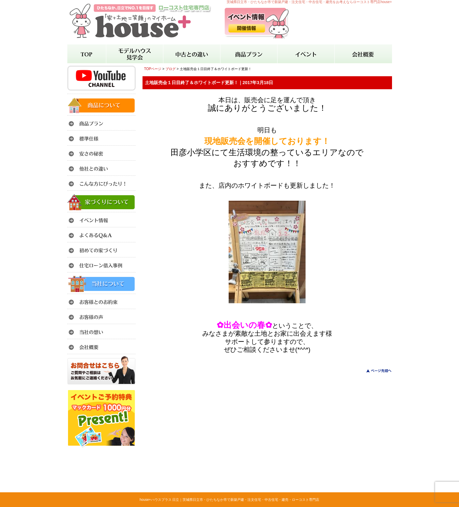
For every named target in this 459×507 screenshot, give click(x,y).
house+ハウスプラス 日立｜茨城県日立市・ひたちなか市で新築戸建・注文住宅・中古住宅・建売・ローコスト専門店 (230, 500)
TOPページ (153, 69)
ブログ (170, 69)
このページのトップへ (374, 371)
